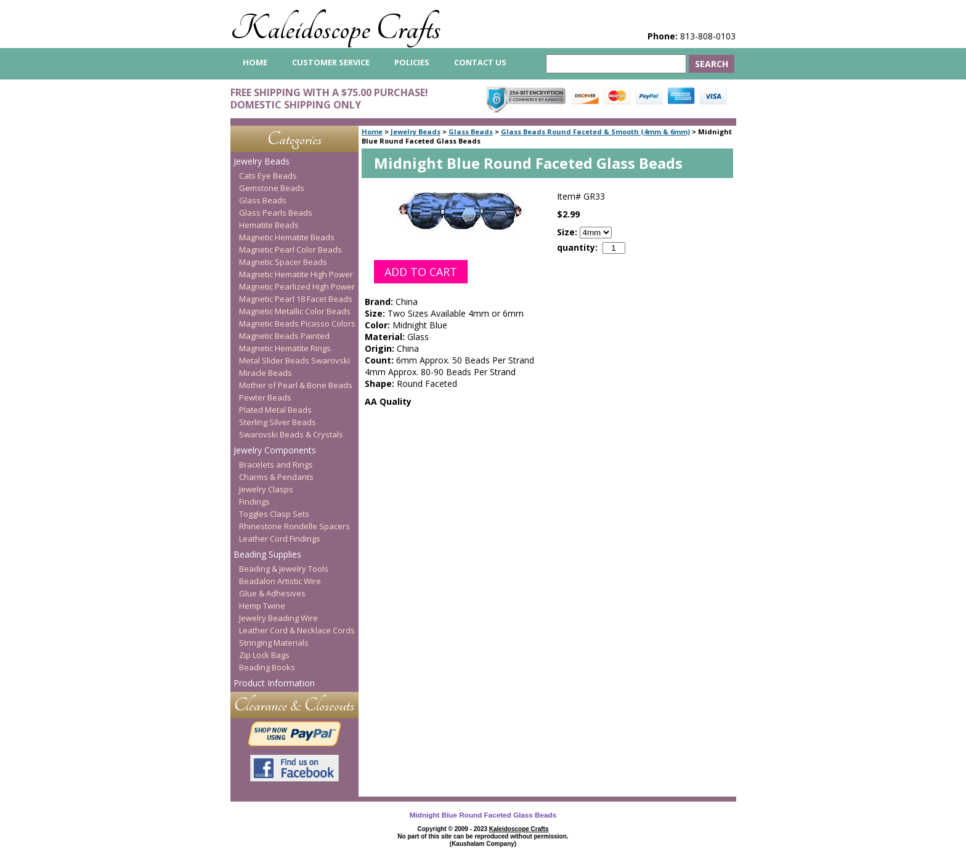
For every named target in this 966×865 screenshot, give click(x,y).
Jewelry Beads (415, 131)
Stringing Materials (274, 642)
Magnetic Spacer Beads (283, 261)
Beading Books (267, 667)
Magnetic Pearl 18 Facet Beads (295, 298)
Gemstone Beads (271, 187)
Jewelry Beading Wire (278, 617)
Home (372, 131)
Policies (411, 62)
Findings (254, 501)
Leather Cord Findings (279, 538)
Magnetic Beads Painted (284, 335)
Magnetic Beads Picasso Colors (297, 323)
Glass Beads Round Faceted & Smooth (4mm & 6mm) (595, 131)
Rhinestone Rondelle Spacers (294, 526)
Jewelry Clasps (266, 489)
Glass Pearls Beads (275, 212)
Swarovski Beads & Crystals (291, 434)
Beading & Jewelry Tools (283, 568)
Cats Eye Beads (268, 175)
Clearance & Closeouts (294, 705)
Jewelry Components (274, 450)
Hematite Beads (269, 224)
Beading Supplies (267, 554)
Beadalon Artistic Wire (280, 581)
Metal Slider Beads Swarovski (294, 360)
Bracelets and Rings (276, 464)
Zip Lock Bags (264, 654)
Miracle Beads (265, 372)
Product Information (274, 683)
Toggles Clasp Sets (274, 513)
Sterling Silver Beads (277, 422)
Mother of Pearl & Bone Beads (295, 385)
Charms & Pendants (276, 476)
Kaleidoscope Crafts (335, 28)
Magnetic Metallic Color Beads (295, 311)
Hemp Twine (262, 605)
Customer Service (331, 62)
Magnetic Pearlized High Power (297, 286)
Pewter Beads (265, 397)
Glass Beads (470, 131)
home (255, 62)
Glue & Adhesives (272, 593)
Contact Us (480, 62)
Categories (294, 139)
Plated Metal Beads (275, 409)
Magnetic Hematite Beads (287, 237)
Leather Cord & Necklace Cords (297, 630)
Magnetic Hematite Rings (285, 348)
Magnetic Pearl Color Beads (290, 249)
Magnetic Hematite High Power (296, 274)
